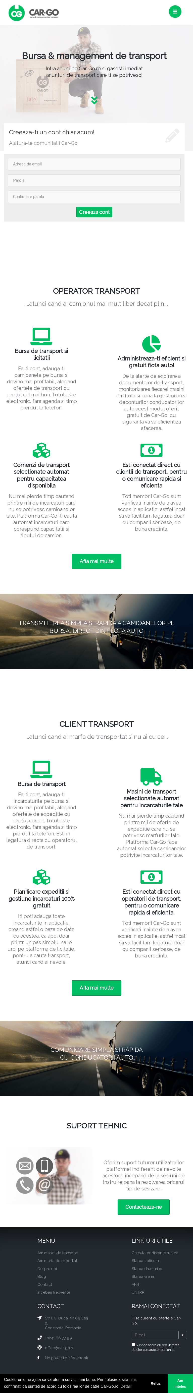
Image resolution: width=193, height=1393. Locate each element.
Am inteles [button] (180, 1383)
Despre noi (47, 1268)
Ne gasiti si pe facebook (66, 1358)
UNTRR (138, 1292)
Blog (41, 1276)
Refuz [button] (156, 1383)
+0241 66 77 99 (58, 1338)
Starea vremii (143, 1276)
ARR (135, 1284)
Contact (44, 1284)
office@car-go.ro (60, 1348)
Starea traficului (146, 1260)
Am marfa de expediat (57, 1260)
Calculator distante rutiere (155, 1253)
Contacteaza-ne (143, 1207)
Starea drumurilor (147, 1268)
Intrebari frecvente (53, 1292)
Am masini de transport (57, 1253)
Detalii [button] (125, 1386)
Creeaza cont (94, 212)
